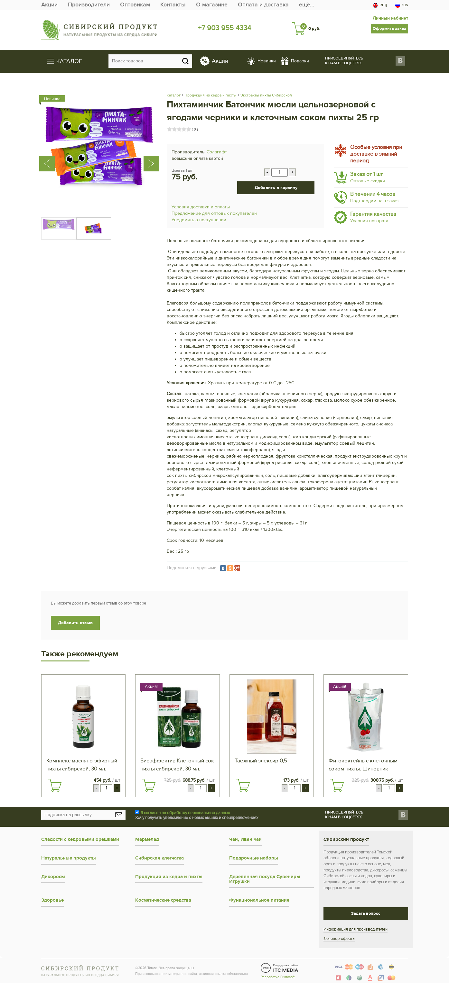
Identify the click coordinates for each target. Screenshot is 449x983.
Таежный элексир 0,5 (261, 761)
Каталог (174, 95)
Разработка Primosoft (278, 977)
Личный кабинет (390, 17)
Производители (89, 4)
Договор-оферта (339, 938)
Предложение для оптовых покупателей (214, 213)
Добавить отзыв (75, 622)
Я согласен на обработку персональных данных (185, 812)
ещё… (306, 4)
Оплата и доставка (263, 4)
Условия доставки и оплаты (201, 207)
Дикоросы (53, 877)
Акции (49, 4)
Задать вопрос (365, 913)
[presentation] (50, 152)
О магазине (212, 4)
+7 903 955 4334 (224, 28)
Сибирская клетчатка (159, 858)
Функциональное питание (259, 900)
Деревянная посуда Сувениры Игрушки (264, 879)
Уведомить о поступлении (199, 220)
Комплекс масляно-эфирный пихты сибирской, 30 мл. (81, 765)
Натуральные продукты (68, 858)
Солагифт (217, 152)
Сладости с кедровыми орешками (80, 839)
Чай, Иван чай (245, 839)
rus (401, 5)
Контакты (173, 4)
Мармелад (147, 839)
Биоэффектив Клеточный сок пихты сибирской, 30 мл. (177, 765)
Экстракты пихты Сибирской (266, 95)
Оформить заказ (389, 28)
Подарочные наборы (253, 858)
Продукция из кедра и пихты (210, 95)
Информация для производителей (355, 929)
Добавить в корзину (276, 187)
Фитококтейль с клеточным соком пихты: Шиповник (363, 765)
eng (380, 5)
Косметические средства (163, 900)
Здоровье (52, 900)
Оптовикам (135, 4)
